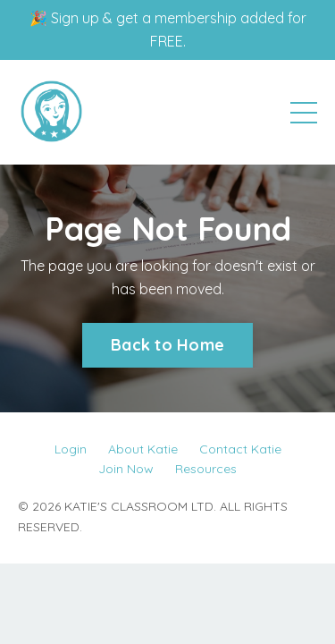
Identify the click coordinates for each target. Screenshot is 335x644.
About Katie (143, 449)
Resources (206, 469)
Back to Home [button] (167, 345)
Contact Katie (240, 449)
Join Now (126, 469)
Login (70, 449)
